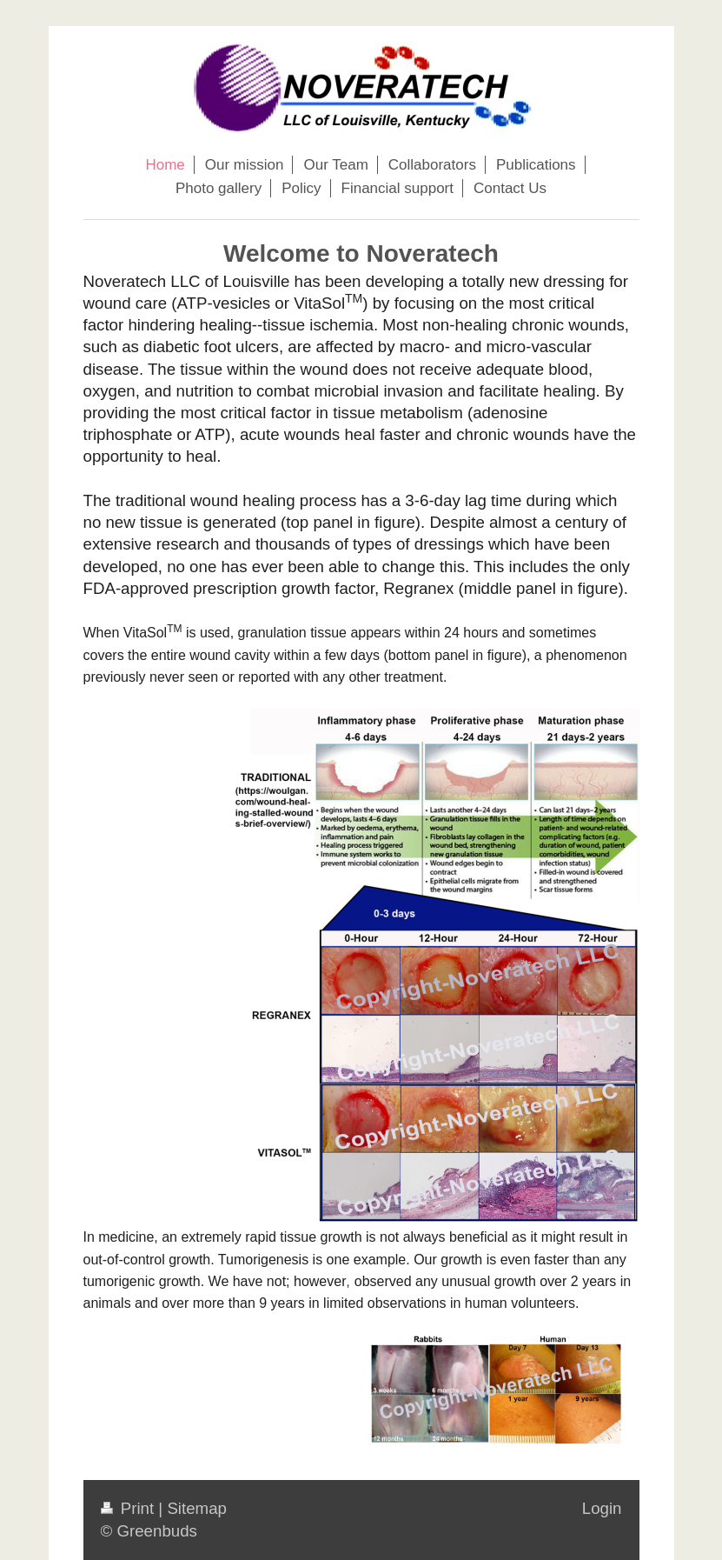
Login (602, 1508)
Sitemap (197, 1508)
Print (130, 1508)
